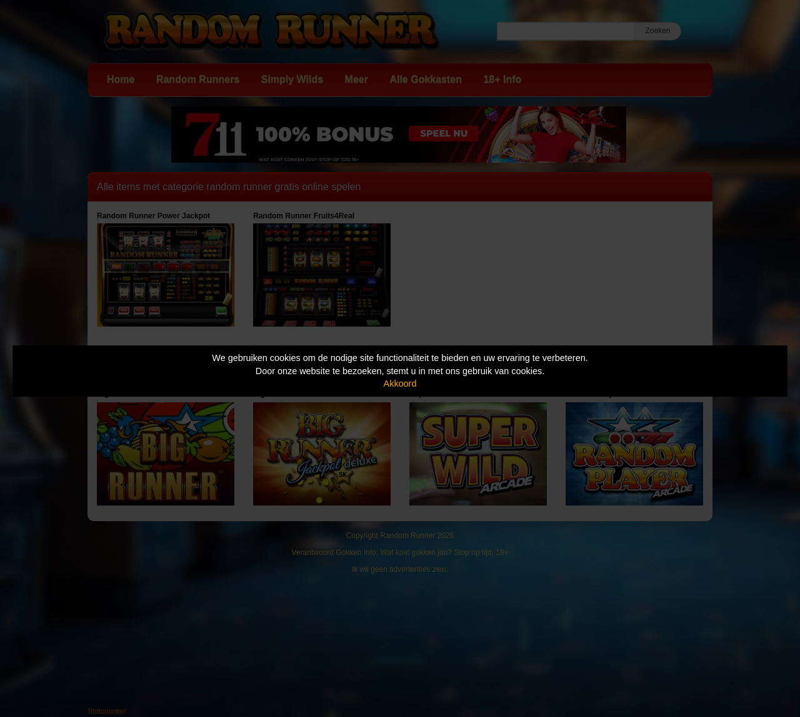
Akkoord (400, 384)
